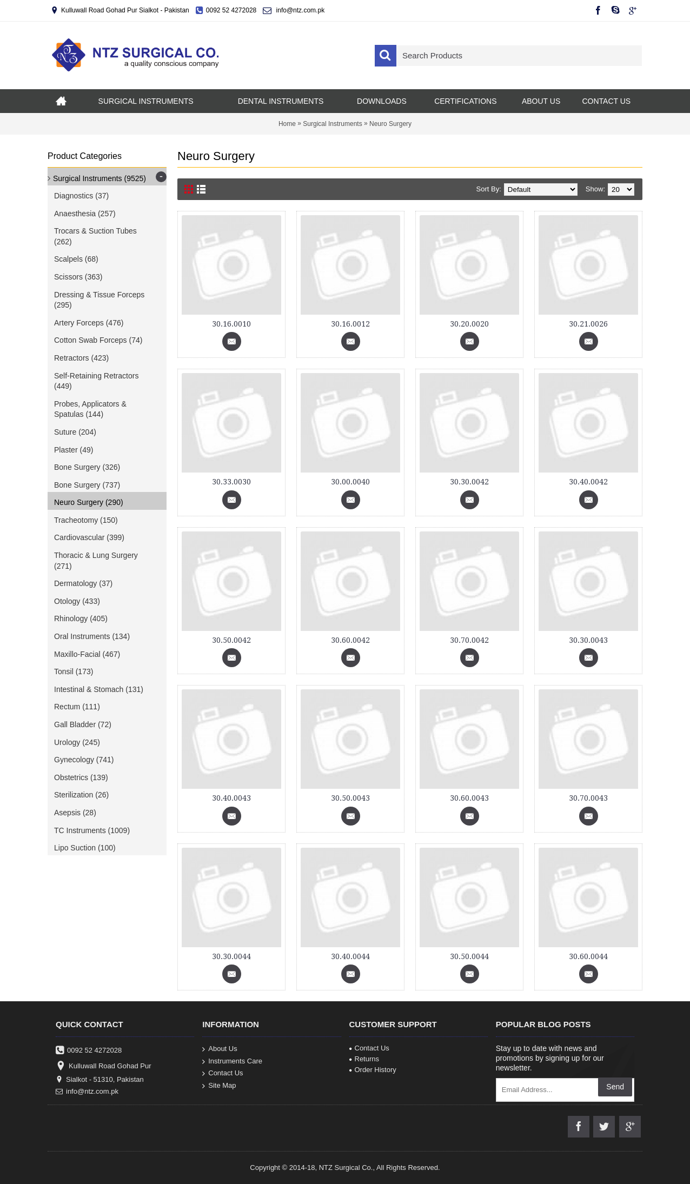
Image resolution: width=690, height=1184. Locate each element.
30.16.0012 (350, 324)
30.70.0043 (588, 798)
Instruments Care (232, 1061)
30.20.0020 (469, 324)
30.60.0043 (469, 798)
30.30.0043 (588, 640)
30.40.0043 (231, 798)
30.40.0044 (350, 956)
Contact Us (222, 1073)
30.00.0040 (350, 481)
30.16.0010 (231, 324)
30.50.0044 (469, 956)
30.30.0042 (469, 481)
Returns (364, 1059)
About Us (219, 1049)
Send (615, 1086)
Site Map (219, 1085)
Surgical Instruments (332, 124)
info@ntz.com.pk (87, 1091)
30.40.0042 (588, 481)
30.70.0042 (469, 640)
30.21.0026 (588, 324)
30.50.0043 (350, 798)
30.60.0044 (588, 956)
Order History (372, 1070)
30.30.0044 (231, 956)
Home (287, 124)
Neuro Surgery (390, 124)
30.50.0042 (231, 640)
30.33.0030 (231, 481)
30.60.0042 (350, 640)
